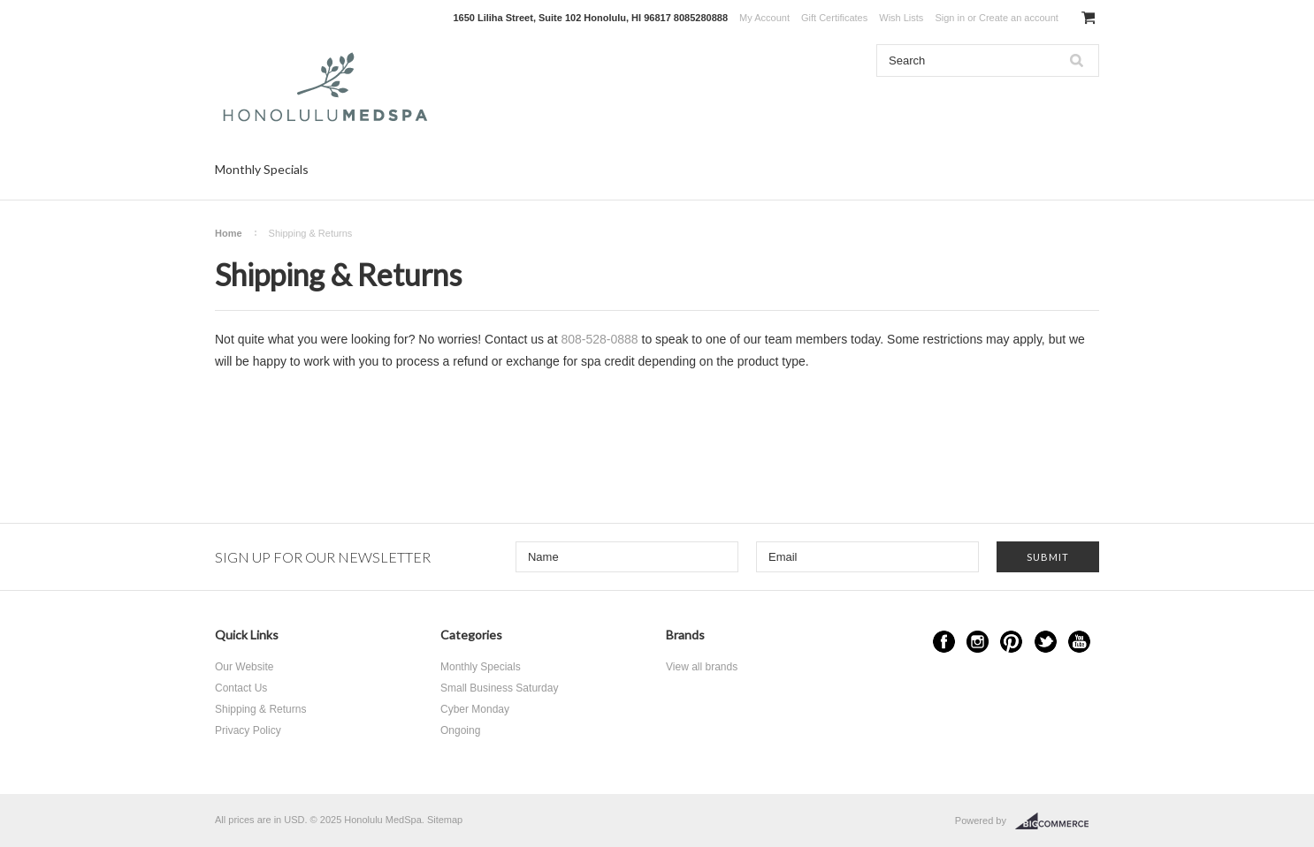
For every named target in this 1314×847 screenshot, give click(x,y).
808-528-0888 (599, 339)
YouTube (1079, 642)
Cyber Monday (474, 709)
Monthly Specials (262, 169)
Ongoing (460, 730)
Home (228, 233)
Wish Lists (901, 17)
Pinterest (1011, 642)
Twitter (1046, 642)
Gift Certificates (834, 17)
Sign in (950, 17)
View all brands (701, 667)
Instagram (977, 642)
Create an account (1018, 17)
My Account (764, 17)
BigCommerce (1057, 821)
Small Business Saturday (499, 688)
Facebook (944, 642)
